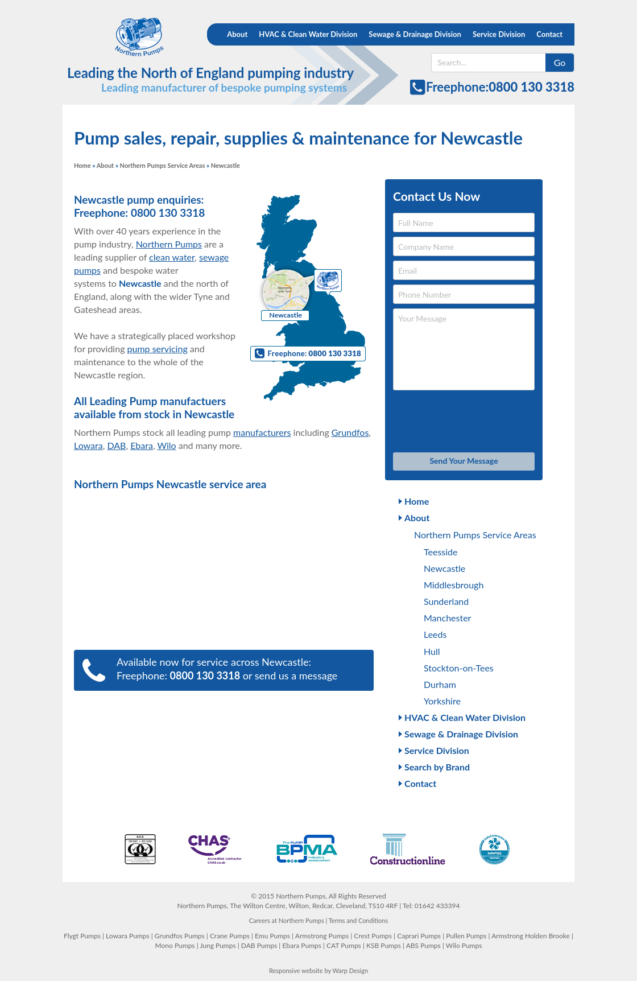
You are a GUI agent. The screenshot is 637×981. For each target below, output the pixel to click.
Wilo (166, 445)
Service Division (499, 34)
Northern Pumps (129, 37)
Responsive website (296, 970)
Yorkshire (442, 700)
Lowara (88, 445)
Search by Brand (437, 766)
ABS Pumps (423, 945)
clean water (172, 257)
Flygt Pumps (82, 935)
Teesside (441, 551)
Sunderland (446, 601)
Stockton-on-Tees (459, 667)
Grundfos (350, 432)
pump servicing (157, 348)
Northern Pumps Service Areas (162, 165)
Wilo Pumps (464, 945)
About (237, 34)
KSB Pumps (383, 945)
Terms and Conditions (358, 920)
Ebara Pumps (301, 945)
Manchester (447, 617)
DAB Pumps (259, 945)
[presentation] (464, 421)
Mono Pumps (175, 945)
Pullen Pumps (466, 935)
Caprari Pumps (419, 935)
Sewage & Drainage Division (415, 34)
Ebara (141, 445)
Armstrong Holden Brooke (530, 935)
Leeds (435, 634)
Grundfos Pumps (180, 935)
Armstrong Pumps (322, 935)
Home (82, 165)
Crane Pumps (230, 935)
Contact (549, 34)
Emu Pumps (272, 935)
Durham (440, 684)
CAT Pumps (343, 945)
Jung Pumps (217, 945)
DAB (116, 445)
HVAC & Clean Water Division (308, 34)
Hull (432, 651)
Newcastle (444, 568)
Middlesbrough (453, 584)
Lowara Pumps (128, 935)
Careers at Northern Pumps (286, 920)
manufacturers (262, 432)
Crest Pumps (373, 935)
